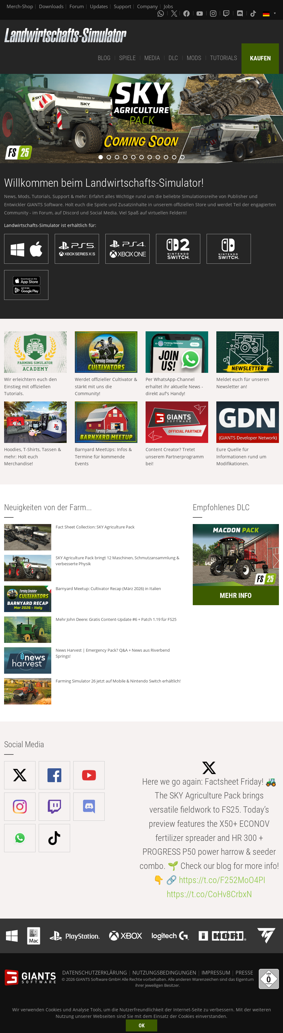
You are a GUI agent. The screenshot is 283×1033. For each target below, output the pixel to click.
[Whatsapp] (161, 13)
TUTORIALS (223, 58)
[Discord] (240, 13)
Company (147, 6)
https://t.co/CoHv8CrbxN (209, 894)
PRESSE (244, 972)
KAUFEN (260, 58)
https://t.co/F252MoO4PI (222, 880)
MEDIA (152, 58)
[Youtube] (200, 13)
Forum (76, 6)
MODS (194, 58)
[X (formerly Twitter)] (174, 13)
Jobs (168, 6)
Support (122, 6)
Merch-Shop (20, 6)
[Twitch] (227, 13)
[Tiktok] (254, 13)
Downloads (51, 6)
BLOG (104, 58)
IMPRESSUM (216, 972)
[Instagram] (214, 13)
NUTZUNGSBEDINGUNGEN (164, 972)
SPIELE (127, 58)
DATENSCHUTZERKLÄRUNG (94, 972)
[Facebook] (187, 13)
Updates (99, 6)
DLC (173, 58)
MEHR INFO (236, 595)
